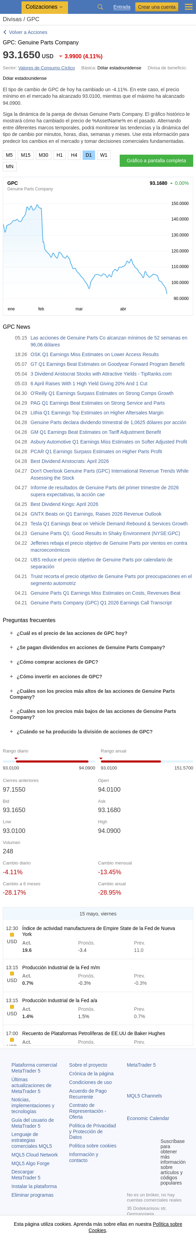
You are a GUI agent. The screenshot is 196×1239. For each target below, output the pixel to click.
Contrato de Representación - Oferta (87, 1111)
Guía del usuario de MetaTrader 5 (32, 1123)
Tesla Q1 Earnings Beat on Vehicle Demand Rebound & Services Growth (109, 523)
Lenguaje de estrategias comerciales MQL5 (31, 1140)
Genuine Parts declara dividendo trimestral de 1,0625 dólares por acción (108, 422)
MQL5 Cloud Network (34, 1155)
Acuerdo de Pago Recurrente (87, 1094)
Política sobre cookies (92, 1145)
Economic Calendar (148, 1118)
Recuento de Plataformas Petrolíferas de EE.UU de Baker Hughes (93, 1033)
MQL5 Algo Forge (30, 1163)
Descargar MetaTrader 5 (26, 1174)
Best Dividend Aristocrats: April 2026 (70, 461)
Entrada (121, 7)
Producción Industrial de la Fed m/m (61, 967)
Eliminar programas (32, 1195)
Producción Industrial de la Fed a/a (59, 1000)
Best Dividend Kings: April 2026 (64, 504)
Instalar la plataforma (34, 1186)
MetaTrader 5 (141, 1065)
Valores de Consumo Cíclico (46, 67)
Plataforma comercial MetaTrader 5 (34, 1068)
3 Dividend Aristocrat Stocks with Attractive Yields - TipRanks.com (101, 374)
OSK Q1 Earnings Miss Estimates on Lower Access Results (95, 354)
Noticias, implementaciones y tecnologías (32, 1105)
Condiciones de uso (90, 1082)
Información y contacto (83, 1157)
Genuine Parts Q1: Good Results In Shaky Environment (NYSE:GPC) (105, 533)
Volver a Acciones (28, 32)
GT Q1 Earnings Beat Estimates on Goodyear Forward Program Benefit (108, 364)
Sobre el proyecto (88, 1065)
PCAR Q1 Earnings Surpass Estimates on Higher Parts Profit (96, 451)
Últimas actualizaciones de (31, 1085)
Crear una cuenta (157, 7)
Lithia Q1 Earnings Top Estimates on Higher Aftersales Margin (97, 412)
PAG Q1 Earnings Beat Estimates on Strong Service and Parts (98, 403)
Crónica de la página (91, 1073)
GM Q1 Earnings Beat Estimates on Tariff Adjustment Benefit (96, 432)
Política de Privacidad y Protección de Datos (92, 1131)
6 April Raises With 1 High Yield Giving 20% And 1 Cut (89, 383)
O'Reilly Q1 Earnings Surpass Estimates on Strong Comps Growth (102, 393)
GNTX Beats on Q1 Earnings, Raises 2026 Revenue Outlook (96, 514)
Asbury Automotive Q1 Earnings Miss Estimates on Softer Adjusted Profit (109, 442)
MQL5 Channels (144, 1096)
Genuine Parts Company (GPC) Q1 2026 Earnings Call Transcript (101, 602)
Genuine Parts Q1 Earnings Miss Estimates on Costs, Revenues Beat (105, 593)
